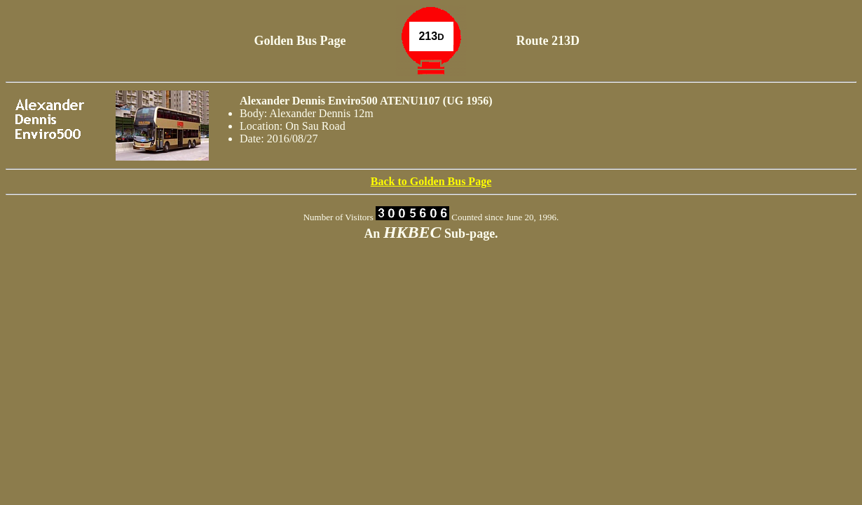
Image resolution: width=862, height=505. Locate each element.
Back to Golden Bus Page (431, 181)
